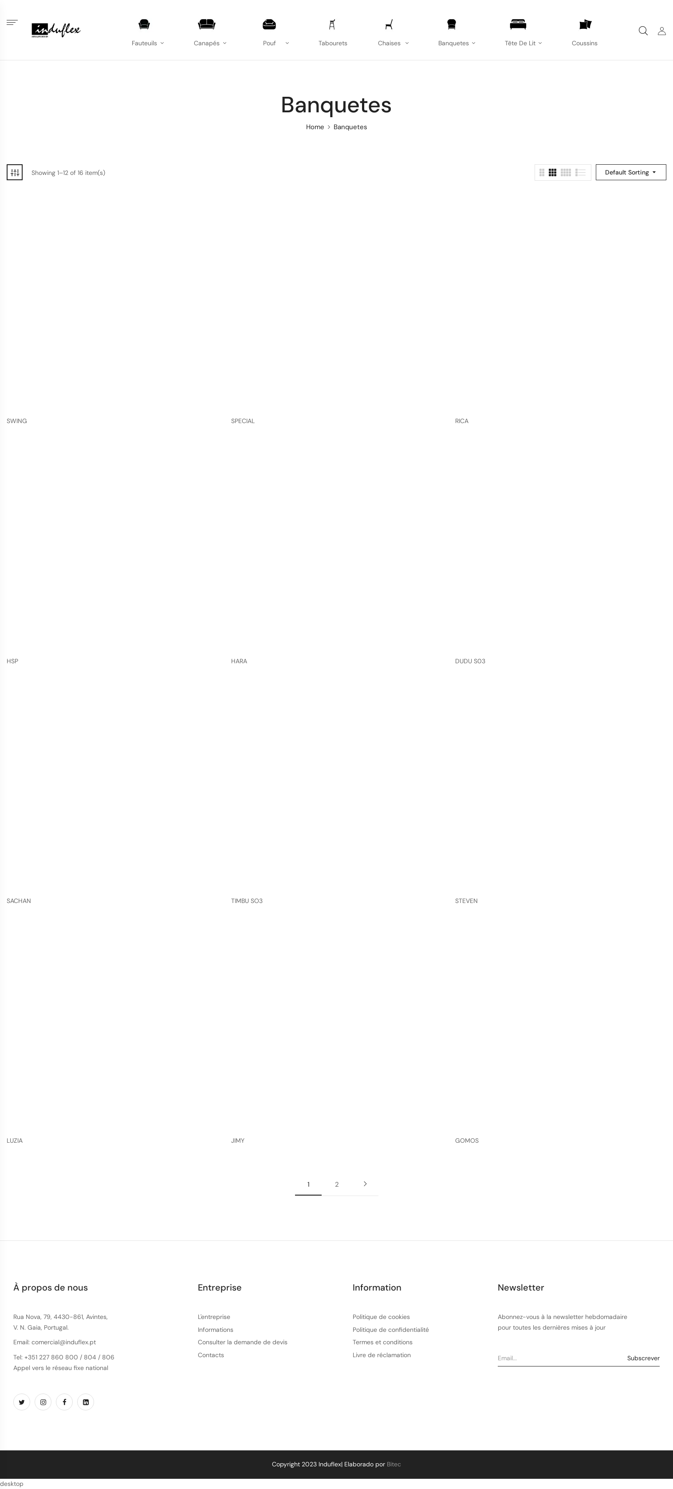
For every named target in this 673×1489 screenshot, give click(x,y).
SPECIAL (243, 421)
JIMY (237, 1140)
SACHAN (19, 901)
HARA (239, 661)
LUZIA (15, 1140)
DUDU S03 (470, 661)
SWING (17, 421)
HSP (12, 661)
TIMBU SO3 (247, 901)
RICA (461, 421)
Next (365, 1184)
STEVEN (466, 901)
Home (315, 127)
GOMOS (467, 1140)
